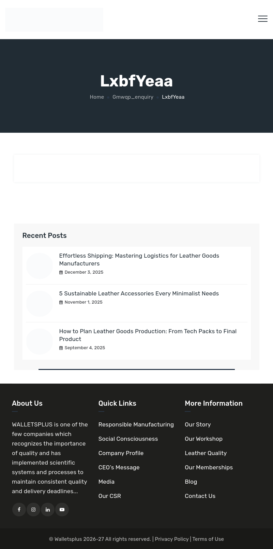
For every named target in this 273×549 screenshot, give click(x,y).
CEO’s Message (119, 467)
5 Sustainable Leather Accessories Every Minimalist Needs (139, 293)
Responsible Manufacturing (136, 424)
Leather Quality (206, 453)
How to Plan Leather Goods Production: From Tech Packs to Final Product (148, 335)
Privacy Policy (172, 539)
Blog (191, 481)
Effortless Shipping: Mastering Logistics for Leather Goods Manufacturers (139, 259)
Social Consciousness (128, 438)
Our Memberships (209, 467)
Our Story (198, 424)
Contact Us (200, 496)
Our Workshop (204, 438)
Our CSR (109, 496)
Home (96, 97)
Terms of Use (208, 539)
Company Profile (121, 453)
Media (106, 481)
